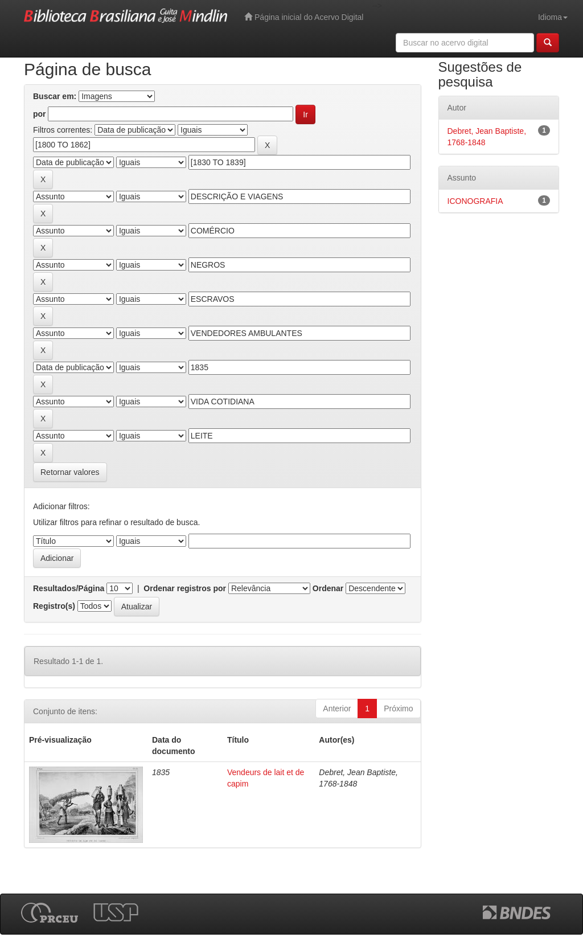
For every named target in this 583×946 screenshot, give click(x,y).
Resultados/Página (68, 588)
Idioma (553, 17)
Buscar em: (54, 96)
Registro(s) (54, 606)
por (39, 113)
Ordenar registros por (184, 588)
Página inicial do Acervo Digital (303, 17)
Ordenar (328, 588)
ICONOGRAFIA (475, 201)
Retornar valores (70, 472)
